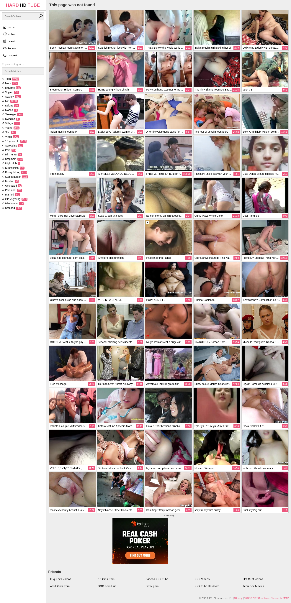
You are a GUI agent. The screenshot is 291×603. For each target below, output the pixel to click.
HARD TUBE (23, 5)
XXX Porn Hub (107, 586)
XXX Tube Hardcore (207, 586)
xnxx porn (152, 586)
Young (10, 127)
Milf (10, 101)
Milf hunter (12, 154)
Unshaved (12, 185)
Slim (9, 132)
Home (8, 27)
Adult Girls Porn (60, 586)
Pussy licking (14, 172)
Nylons (10, 105)
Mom (10, 83)
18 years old (14, 141)
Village (11, 123)
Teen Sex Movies (253, 586)
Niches (9, 34)
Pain (9, 150)
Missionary (13, 203)
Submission (13, 167)
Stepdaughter (15, 176)
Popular (10, 48)
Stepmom (12, 158)
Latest (9, 41)
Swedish (11, 118)
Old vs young (14, 199)
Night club (11, 163)
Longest (10, 55)
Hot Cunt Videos (253, 579)
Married (11, 194)
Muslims (11, 87)
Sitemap (238, 598)
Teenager (12, 114)
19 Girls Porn (106, 579)
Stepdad (12, 207)
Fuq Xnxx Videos (60, 579)
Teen (10, 78)
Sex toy (11, 96)
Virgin (10, 136)
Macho (10, 110)
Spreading (12, 145)
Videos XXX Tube (157, 579)
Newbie (10, 181)
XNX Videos (202, 579)
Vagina (10, 92)
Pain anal (12, 190)
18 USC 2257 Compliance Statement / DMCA (266, 598)
